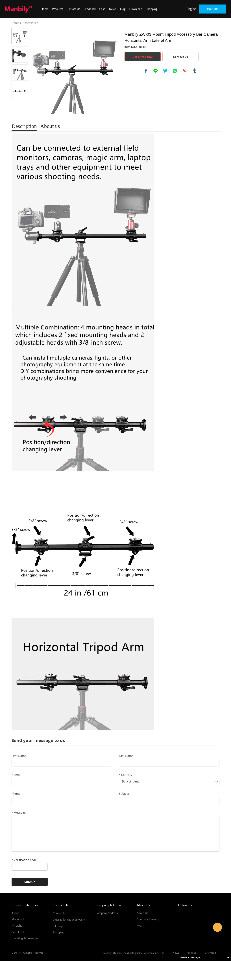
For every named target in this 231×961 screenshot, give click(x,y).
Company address (106, 913)
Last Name (126, 756)
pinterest (185, 70)
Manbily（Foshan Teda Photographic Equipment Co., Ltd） (134, 953)
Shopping (151, 9)
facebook (146, 70)
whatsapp (175, 70)
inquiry (213, 9)
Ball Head (18, 932)
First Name (19, 756)
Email (16, 775)
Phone (16, 794)
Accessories (30, 22)
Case (102, 9)
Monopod (18, 919)
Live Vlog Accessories (25, 938)
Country (125, 775)
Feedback (90, 9)
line (155, 70)
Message (19, 813)
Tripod (15, 913)
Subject (124, 794)
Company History (147, 919)
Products (57, 9)
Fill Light (17, 925)
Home (45, 9)
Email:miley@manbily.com (69, 919)
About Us (142, 913)
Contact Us (73, 9)
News (112, 9)
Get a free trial (142, 57)
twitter (165, 70)
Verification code (24, 860)
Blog (123, 9)
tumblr (194, 70)
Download (135, 9)
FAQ (139, 925)
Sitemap (58, 926)
